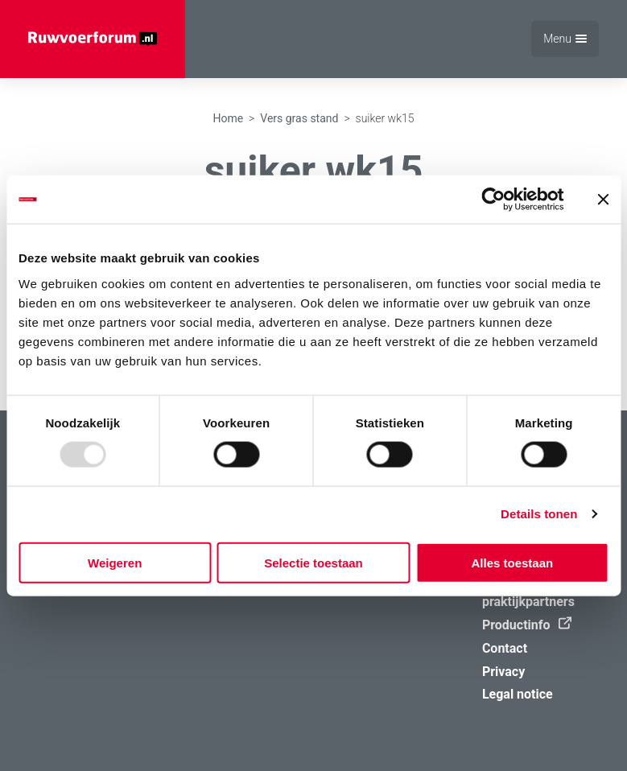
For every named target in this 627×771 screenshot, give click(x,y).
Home (227, 118)
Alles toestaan (512, 562)
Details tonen (539, 514)
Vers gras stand (299, 118)
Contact (504, 648)
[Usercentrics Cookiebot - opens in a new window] (493, 200)
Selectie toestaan (313, 562)
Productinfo (522, 625)
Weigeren (115, 562)
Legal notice (517, 694)
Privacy (503, 671)
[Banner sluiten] (602, 199)
